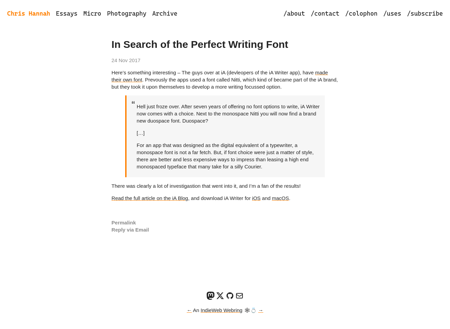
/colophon (361, 13)
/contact (325, 13)
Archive (165, 13)
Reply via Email (130, 230)
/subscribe (425, 13)
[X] (220, 298)
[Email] (239, 298)
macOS (280, 198)
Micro (92, 13)
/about (294, 13)
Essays (67, 13)
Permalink (124, 222)
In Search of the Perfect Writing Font (200, 44)
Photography (127, 13)
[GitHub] (230, 298)
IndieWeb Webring (222, 310)
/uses (392, 13)
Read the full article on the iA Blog (150, 198)
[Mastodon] (210, 298)
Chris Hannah (28, 13)
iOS (256, 198)
